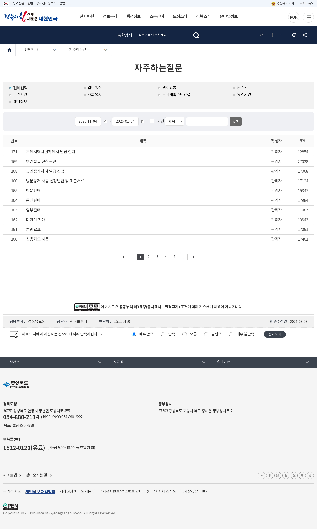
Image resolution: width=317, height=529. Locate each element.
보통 (193, 334)
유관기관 (244, 95)
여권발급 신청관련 (41, 161)
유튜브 (261, 475)
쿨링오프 (33, 229)
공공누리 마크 (10, 506)
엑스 (294, 475)
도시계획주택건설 (176, 95)
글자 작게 (283, 34)
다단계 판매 (35, 220)
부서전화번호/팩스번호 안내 (120, 491)
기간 (160, 121)
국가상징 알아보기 (195, 491)
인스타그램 (277, 475)
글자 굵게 (261, 34)
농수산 (242, 88)
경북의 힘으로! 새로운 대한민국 (30, 16)
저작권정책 (68, 491)
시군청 (118, 362)
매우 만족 (146, 334)
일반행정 (95, 88)
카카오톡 (302, 475)
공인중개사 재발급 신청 (45, 171)
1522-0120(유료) (24, 448)
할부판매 (33, 210)
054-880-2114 (21, 417)
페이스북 (269, 475)
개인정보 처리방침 (40, 491)
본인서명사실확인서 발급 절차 (51, 152)
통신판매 (33, 200)
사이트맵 (10, 475)
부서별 (15, 362)
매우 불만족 (245, 334)
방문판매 (33, 191)
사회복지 (95, 95)
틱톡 (310, 475)
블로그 (285, 475)
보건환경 (20, 95)
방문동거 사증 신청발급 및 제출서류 (55, 181)
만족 (171, 334)
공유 (305, 34)
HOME (9, 50)
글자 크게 (272, 34)
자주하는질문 (79, 50)
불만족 (216, 334)
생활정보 (20, 102)
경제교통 (169, 88)
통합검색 (124, 35)
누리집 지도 (12, 491)
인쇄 (294, 34)
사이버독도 (307, 3)
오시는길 (88, 491)
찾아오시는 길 (36, 475)
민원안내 (31, 50)
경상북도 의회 (285, 3)
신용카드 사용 (37, 239)
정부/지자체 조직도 (161, 491)
